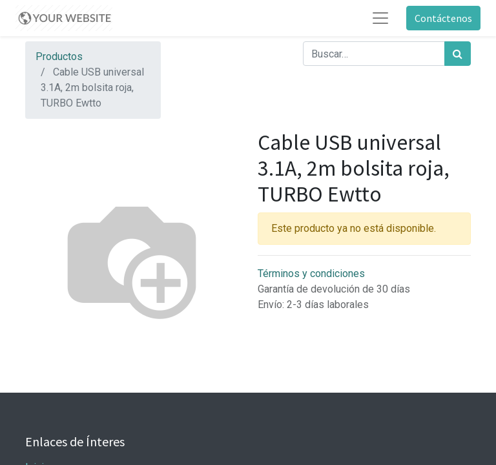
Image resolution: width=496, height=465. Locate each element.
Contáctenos (443, 18)
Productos (59, 56)
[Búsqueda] (457, 53)
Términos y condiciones (311, 273)
